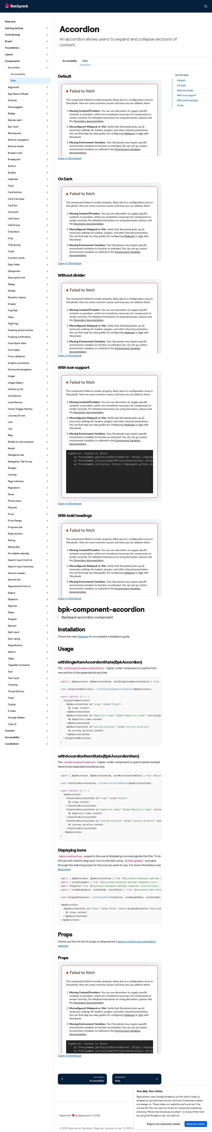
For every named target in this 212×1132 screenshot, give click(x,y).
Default (181, 80)
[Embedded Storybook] (109, 118)
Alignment (64, 869)
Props (180, 105)
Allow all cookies (196, 1123)
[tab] (70, 61)
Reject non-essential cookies (163, 1123)
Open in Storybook (69, 158)
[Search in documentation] (206, 6)
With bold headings (187, 100)
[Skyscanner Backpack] (16, 6)
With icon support (186, 95)
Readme (83, 636)
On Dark (181, 85)
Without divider (185, 90)
